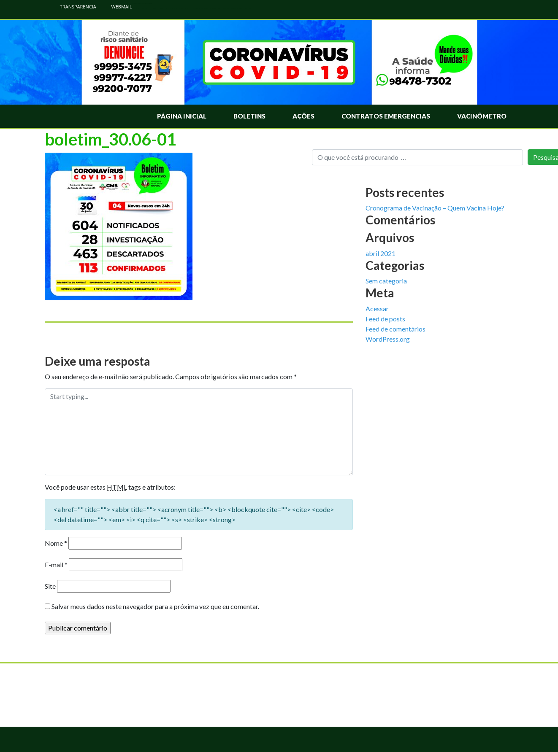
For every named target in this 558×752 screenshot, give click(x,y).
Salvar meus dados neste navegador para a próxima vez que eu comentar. (155, 606)
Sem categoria (386, 281)
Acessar (377, 309)
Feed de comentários (395, 329)
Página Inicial (181, 116)
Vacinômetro (482, 116)
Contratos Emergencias (385, 116)
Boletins (249, 116)
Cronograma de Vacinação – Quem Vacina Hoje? (435, 208)
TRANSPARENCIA (73, 6)
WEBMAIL (117, 6)
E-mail (56, 565)
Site (50, 586)
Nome (56, 543)
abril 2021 (380, 253)
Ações (303, 116)
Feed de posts (385, 319)
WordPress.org (388, 339)
